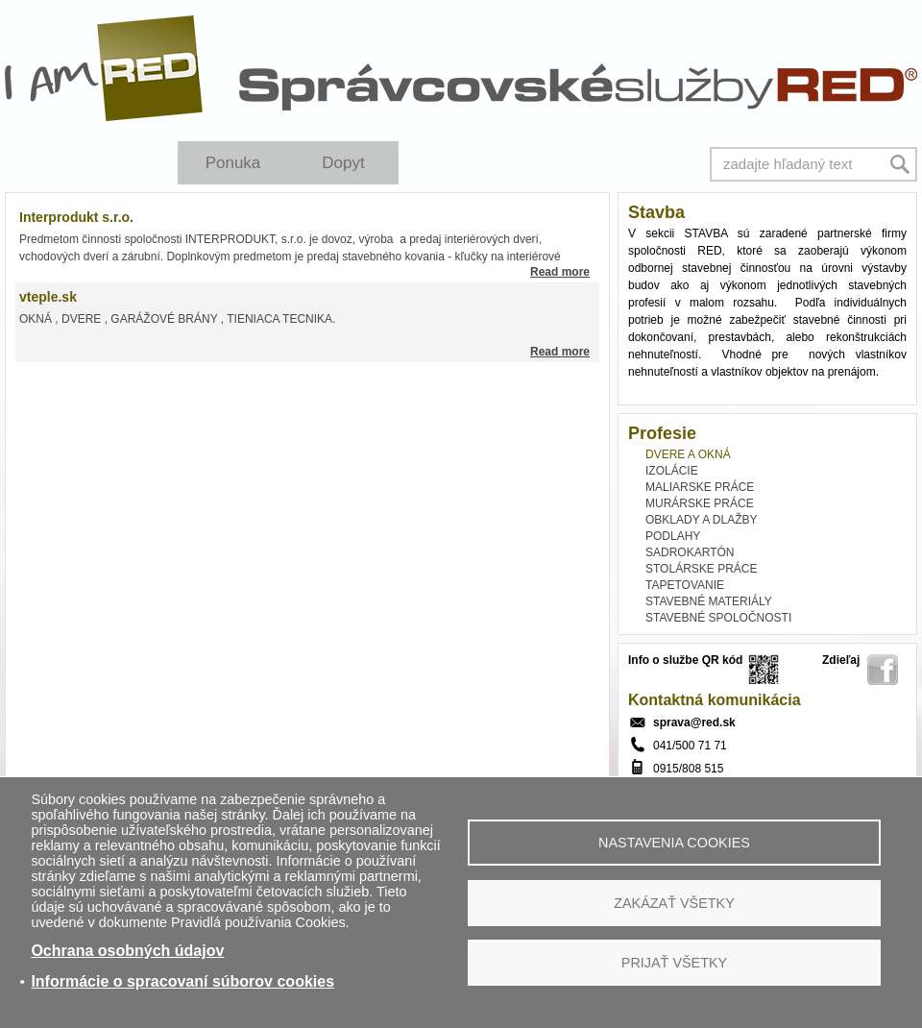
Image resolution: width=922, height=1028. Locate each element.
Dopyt (343, 163)
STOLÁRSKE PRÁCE (701, 568)
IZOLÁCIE (671, 470)
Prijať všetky (674, 962)
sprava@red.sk (694, 722)
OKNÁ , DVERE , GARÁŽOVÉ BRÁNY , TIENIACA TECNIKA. (179, 319)
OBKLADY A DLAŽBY (701, 519)
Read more (560, 272)
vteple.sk (48, 297)
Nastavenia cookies (674, 842)
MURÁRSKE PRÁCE (699, 503)
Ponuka (233, 163)
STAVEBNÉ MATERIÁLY (708, 601)
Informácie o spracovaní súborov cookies (182, 981)
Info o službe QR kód (685, 660)
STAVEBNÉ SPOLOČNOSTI (718, 617)
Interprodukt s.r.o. (76, 217)
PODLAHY (672, 536)
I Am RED (105, 68)
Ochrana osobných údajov (127, 950)
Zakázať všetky (674, 903)
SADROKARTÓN (689, 552)
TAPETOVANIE (684, 585)
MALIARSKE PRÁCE (699, 487)
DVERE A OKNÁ (688, 454)
